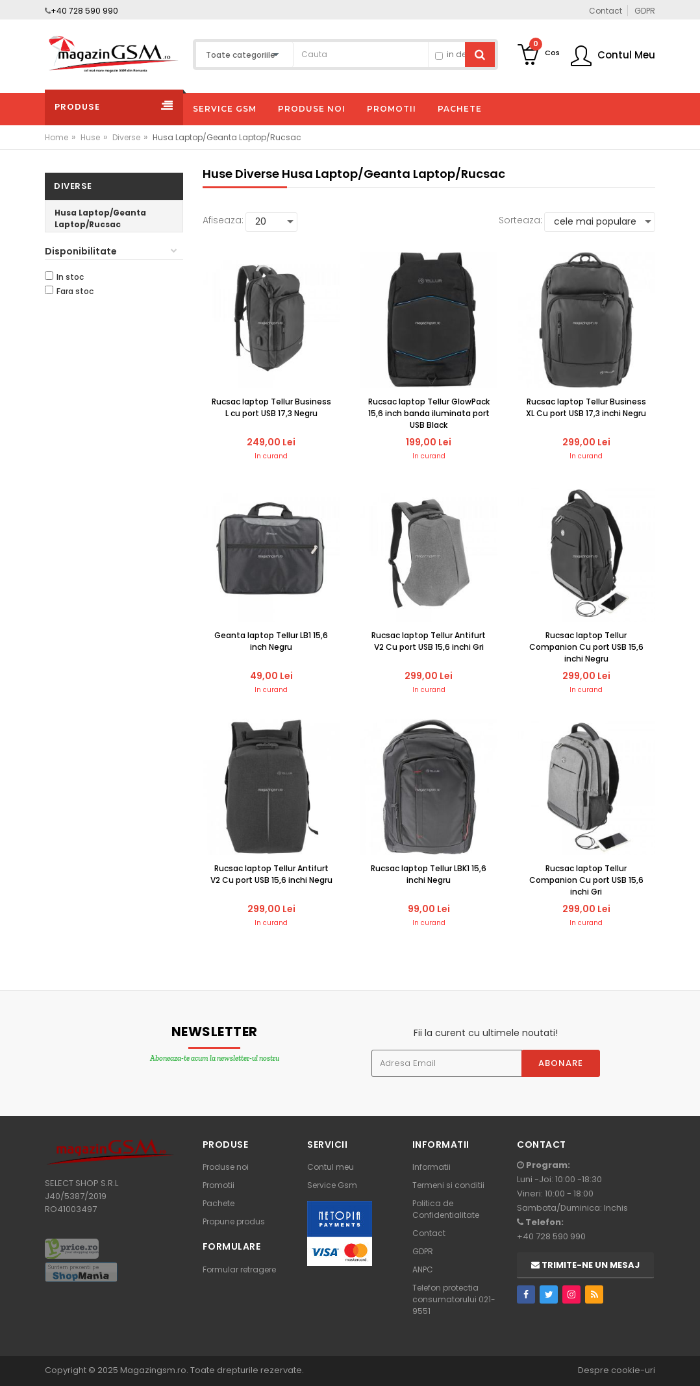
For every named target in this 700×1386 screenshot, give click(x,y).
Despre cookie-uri (616, 1370)
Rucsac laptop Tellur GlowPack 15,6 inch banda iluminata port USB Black (429, 413)
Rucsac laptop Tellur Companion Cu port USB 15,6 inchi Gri (586, 880)
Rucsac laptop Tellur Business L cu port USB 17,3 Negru (271, 407)
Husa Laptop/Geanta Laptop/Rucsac (100, 218)
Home (56, 137)
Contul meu (330, 1166)
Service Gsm (332, 1185)
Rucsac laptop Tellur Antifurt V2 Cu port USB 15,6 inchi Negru (271, 874)
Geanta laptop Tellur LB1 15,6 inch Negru (271, 641)
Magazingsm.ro (153, 1370)
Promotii (218, 1185)
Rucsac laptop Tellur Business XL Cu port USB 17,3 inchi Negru (586, 407)
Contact (428, 1233)
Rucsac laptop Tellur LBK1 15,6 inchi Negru (428, 874)
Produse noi (226, 1166)
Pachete (218, 1203)
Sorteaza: (520, 220)
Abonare (560, 1063)
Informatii (431, 1166)
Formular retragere (239, 1269)
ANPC (422, 1269)
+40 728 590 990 (84, 10)
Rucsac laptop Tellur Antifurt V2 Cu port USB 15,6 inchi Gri (428, 641)
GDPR (422, 1251)
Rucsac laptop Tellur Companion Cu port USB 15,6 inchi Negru (586, 647)
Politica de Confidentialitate (445, 1209)
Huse (90, 137)
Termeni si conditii (448, 1185)
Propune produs (234, 1221)
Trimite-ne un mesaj (585, 1265)
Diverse (126, 137)
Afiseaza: (223, 220)
